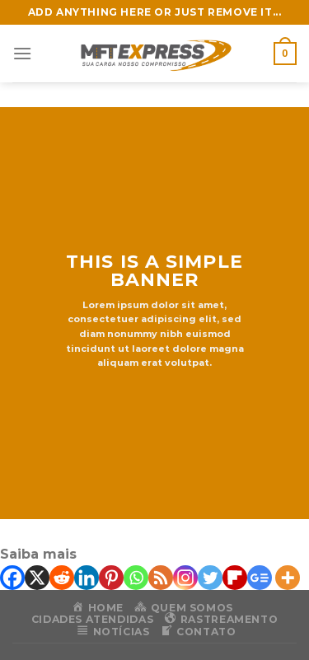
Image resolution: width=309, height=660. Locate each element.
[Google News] (259, 577)
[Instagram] (185, 577)
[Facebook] (12, 577)
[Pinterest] (111, 577)
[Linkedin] (86, 577)
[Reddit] (61, 577)
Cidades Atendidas (92, 619)
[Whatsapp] (136, 577)
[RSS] (160, 577)
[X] (37, 577)
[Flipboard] (234, 577)
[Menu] (22, 53)
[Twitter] (210, 577)
